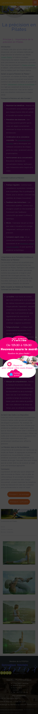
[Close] (36, 337)
